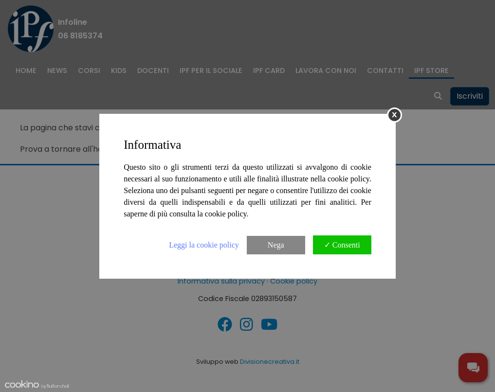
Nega (276, 245)
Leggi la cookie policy (204, 245)
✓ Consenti (342, 245)
